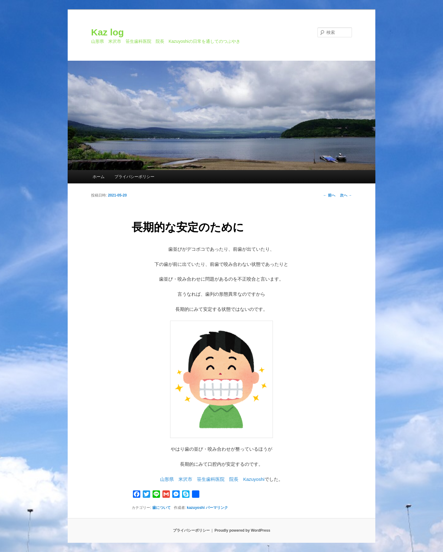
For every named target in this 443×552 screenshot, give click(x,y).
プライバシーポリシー (134, 176)
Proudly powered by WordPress (242, 530)
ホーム (99, 176)
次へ (346, 195)
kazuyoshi (196, 507)
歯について (161, 507)
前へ (329, 195)
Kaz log (107, 32)
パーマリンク (217, 507)
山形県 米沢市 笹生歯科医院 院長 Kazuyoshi (212, 479)
